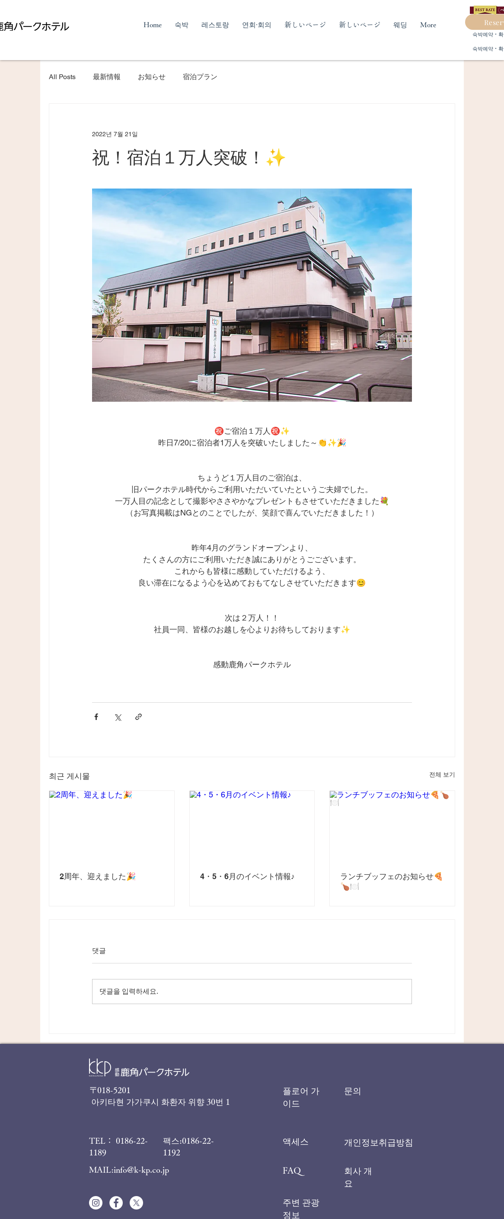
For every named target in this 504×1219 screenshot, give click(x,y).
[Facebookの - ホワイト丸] (116, 1202)
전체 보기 (442, 774)
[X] (136, 1202)
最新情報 (107, 77)
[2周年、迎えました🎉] (111, 826)
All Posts (62, 77)
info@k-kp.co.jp (141, 1169)
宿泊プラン (200, 77)
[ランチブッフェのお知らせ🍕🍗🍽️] (392, 826)
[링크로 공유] (138, 717)
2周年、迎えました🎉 (98, 876)
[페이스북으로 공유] (96, 717)
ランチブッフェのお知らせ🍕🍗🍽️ (391, 881)
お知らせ (152, 77)
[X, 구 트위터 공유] (117, 717)
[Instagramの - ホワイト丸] (95, 1202)
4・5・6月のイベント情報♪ (247, 876)
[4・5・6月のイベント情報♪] (252, 826)
